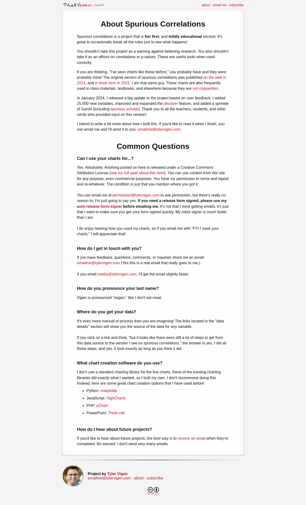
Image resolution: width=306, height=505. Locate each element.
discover (171, 103)
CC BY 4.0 (153, 491)
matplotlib (109, 391)
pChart (102, 406)
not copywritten (206, 88)
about (206, 5)
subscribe (236, 5)
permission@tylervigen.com (136, 195)
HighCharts (116, 398)
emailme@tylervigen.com (159, 129)
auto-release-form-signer (99, 206)
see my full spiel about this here (137, 173)
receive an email (192, 438)
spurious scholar (124, 109)
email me (220, 5)
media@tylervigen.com (117, 274)
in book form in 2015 (112, 83)
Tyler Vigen (117, 474)
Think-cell (116, 413)
